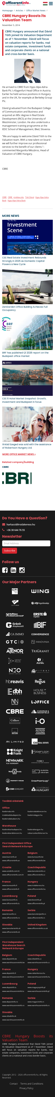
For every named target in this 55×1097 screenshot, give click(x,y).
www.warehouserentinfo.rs (39, 1005)
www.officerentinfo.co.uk (38, 928)
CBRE (4, 197)
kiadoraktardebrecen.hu (12, 833)
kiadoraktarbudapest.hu (12, 829)
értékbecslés (18, 197)
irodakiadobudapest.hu (11, 815)
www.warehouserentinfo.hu (39, 977)
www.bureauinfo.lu (9, 899)
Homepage (7, 10)
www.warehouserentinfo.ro (13, 1005)
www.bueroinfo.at (9, 857)
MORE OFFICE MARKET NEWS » (19, 454)
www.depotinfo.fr (9, 973)
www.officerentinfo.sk (11, 932)
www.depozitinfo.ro (10, 1001)
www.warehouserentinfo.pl (38, 991)
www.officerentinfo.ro (11, 918)
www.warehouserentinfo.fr (13, 977)
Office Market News (35, 10)
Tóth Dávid (29, 197)
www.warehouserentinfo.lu (13, 991)
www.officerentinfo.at (11, 860)
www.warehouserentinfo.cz (39, 962)
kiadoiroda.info (8, 811)
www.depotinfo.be (9, 959)
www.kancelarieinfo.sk (11, 928)
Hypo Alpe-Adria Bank (17, 200)
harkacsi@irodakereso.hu (18, 524)
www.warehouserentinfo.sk (13, 1019)
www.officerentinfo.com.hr (13, 874)
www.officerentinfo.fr (10, 889)
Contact (14, 1083)
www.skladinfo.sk (9, 1016)
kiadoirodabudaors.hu (11, 818)
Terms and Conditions (31, 1083)
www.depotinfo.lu (9, 987)
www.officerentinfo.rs (36, 918)
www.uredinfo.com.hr (11, 871)
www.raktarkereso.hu (36, 973)
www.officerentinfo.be (36, 860)
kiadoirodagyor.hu (35, 815)
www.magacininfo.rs (36, 1001)
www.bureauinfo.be (35, 857)
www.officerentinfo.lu (11, 903)
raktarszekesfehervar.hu (38, 833)
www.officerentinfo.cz (36, 874)
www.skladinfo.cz (35, 959)
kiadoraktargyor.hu (35, 829)
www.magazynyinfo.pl (36, 987)
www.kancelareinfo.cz (36, 871)
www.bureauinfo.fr (9, 885)
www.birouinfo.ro (9, 914)
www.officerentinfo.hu (36, 889)
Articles (19, 10)
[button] (50, 3)
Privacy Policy (26, 1088)
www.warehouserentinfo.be (13, 962)
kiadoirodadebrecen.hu (37, 811)
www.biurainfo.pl (34, 899)
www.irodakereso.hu (36, 885)
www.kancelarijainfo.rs (37, 914)
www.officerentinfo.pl (36, 903)
